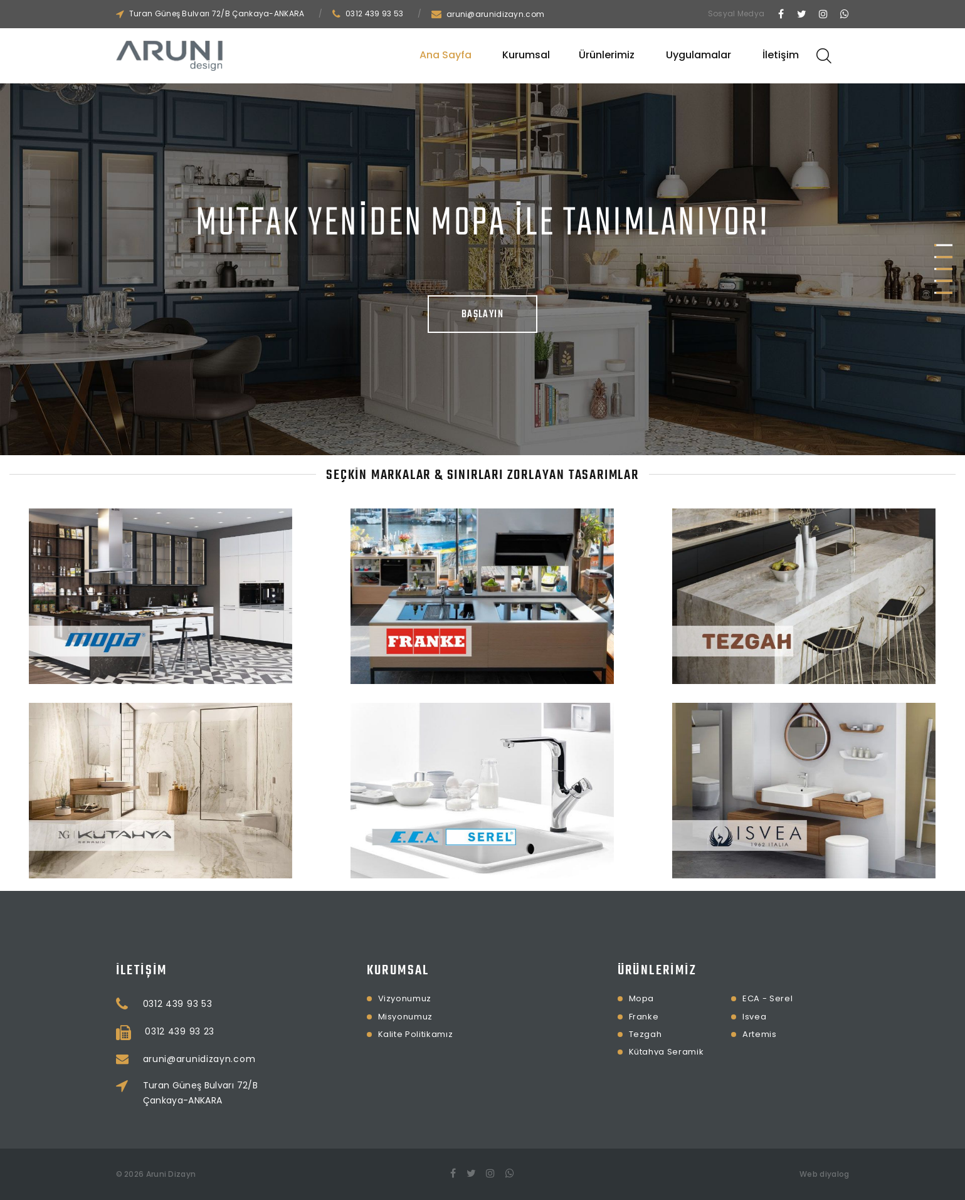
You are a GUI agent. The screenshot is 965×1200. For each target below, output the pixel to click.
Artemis (702, 1034)
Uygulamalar (698, 55)
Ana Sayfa (445, 55)
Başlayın (482, 315)
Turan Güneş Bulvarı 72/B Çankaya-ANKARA (217, 13)
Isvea (697, 1017)
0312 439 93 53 (374, 13)
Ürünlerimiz (607, 55)
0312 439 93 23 (238, 1031)
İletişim (780, 55)
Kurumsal (526, 55)
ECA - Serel (710, 998)
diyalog (834, 1174)
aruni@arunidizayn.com (495, 14)
